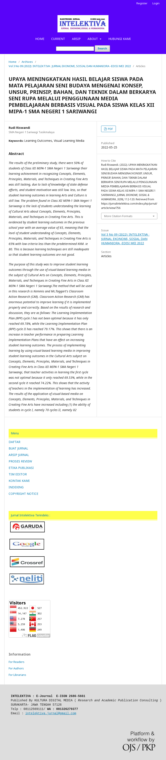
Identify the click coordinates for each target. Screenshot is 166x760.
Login (156, 3)
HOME (39, 39)
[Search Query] (75, 48)
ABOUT (93, 39)
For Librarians (17, 675)
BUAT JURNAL (18, 448)
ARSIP (76, 39)
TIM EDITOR (18, 474)
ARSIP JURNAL (19, 455)
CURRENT (58, 39)
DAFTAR (14, 442)
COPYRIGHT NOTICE (23, 494)
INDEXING (16, 487)
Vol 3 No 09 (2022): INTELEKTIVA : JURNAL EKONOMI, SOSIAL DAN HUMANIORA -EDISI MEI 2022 (70, 66)
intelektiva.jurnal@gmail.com (50, 713)
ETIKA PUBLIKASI (21, 468)
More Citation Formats (118, 216)
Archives (27, 62)
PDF (110, 129)
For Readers (16, 662)
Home (12, 62)
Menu (15, 433)
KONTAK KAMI (19, 481)
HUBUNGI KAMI (119, 39)
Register (141, 3)
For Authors (16, 668)
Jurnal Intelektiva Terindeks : (30, 515)
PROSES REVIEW (20, 461)
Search (102, 48)
